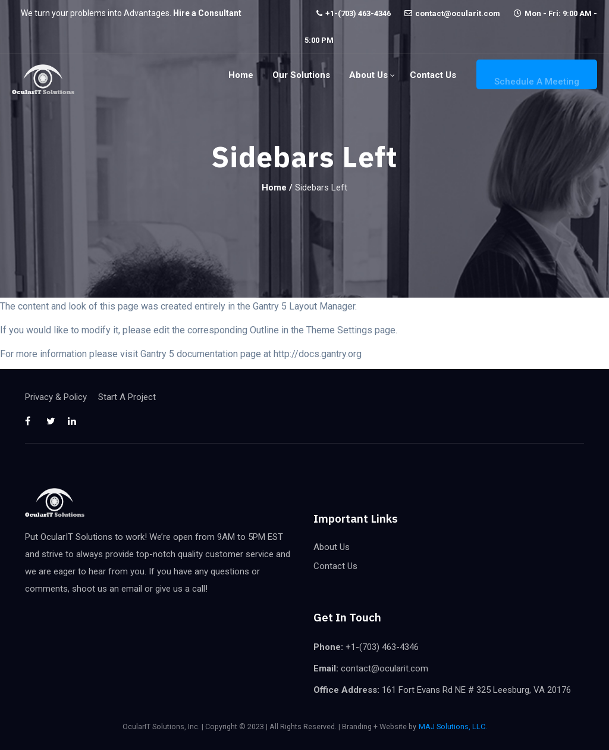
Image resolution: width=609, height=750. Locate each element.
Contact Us (433, 75)
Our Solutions (301, 75)
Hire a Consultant (207, 13)
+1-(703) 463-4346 (358, 13)
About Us (368, 75)
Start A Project (127, 397)
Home (240, 75)
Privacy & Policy (56, 397)
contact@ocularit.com (457, 13)
